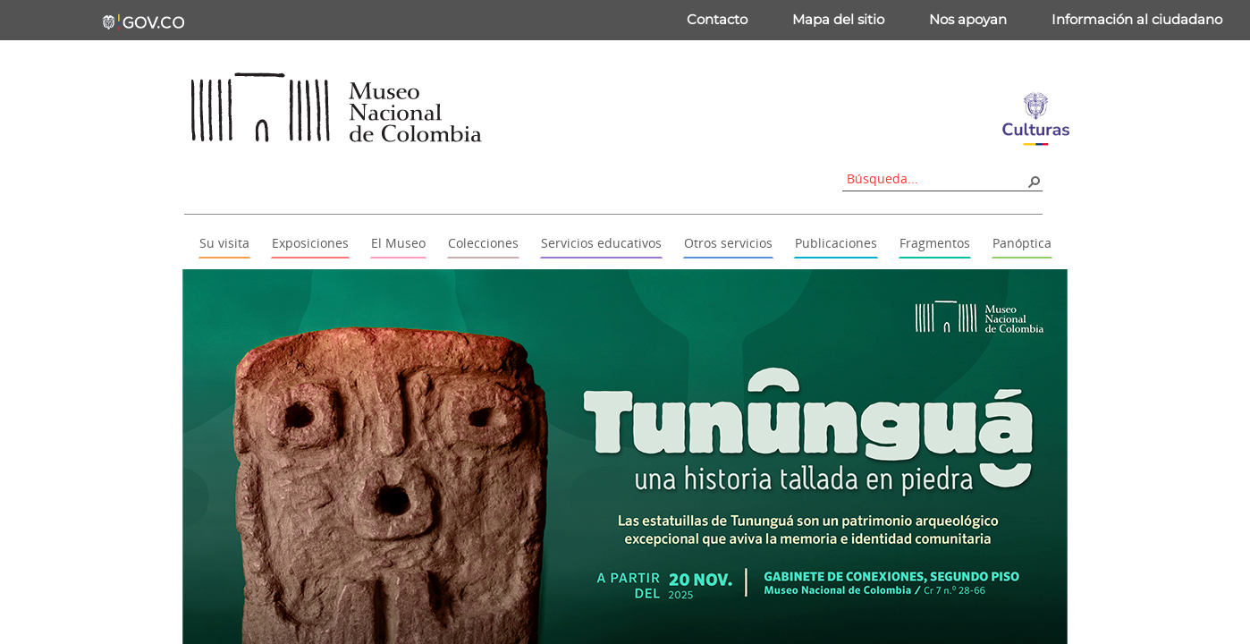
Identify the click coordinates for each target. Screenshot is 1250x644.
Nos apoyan (968, 19)
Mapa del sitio (838, 19)
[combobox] (936, 178)
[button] (1034, 181)
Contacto (717, 19)
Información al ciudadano (1137, 19)
